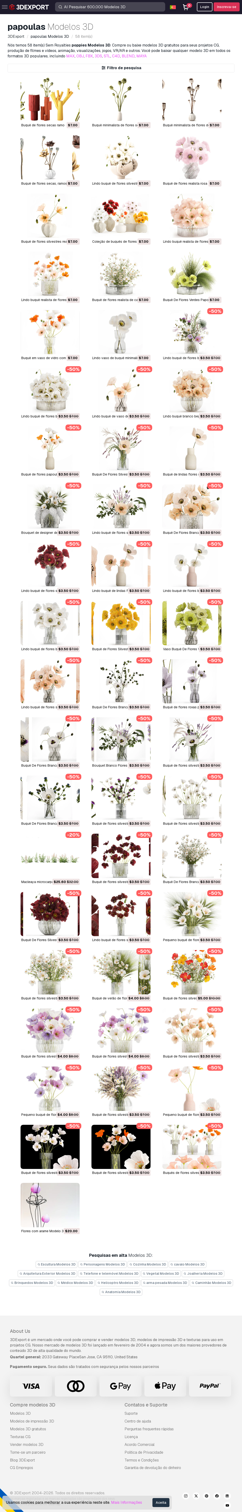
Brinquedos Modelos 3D (32, 1283)
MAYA (141, 56)
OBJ (80, 56)
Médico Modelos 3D (75, 1283)
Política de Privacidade (144, 1452)
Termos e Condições (142, 1460)
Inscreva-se (226, 7)
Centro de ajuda (138, 1421)
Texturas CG (20, 1436)
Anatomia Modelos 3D (121, 1292)
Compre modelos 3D (32, 1405)
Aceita (161, 1502)
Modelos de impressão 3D (32, 1421)
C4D (116, 56)
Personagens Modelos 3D (102, 1264)
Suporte (131, 1413)
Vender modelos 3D (26, 1444)
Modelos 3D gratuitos (28, 1429)
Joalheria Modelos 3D (203, 1273)
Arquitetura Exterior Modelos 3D (47, 1273)
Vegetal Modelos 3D (161, 1273)
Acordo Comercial (140, 1444)
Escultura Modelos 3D (56, 1264)
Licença (131, 1436)
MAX (70, 56)
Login (204, 7)
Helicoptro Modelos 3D (117, 1283)
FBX (89, 56)
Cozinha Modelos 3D (147, 1264)
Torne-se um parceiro (28, 1452)
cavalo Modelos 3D (187, 1264)
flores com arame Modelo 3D (43, 1231)
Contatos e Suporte (146, 1405)
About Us (20, 1331)
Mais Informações (126, 1502)
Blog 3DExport (22, 1460)
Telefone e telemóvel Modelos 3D (109, 1273)
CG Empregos (21, 1467)
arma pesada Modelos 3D (165, 1283)
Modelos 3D (20, 1413)
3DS (98, 56)
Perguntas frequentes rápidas (149, 1429)
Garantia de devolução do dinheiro (153, 1467)
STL (107, 56)
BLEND (128, 56)
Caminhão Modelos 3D (211, 1283)
